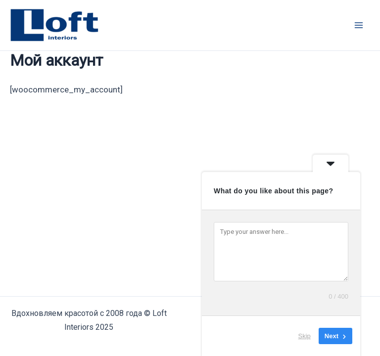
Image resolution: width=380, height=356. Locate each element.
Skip (304, 336)
